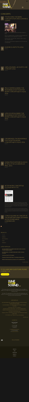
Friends (3, 240)
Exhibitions (4, 236)
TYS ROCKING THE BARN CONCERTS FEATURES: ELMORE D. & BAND (16, 18)
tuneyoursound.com (15, 331)
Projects (14, 354)
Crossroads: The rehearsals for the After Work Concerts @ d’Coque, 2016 (16, 140)
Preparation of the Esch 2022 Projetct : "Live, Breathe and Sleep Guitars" (13, 257)
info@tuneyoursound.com (15, 329)
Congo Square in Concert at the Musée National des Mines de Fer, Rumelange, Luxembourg (16, 218)
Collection (14, 352)
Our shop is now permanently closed (14, 311)
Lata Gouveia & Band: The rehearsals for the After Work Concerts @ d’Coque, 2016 (15, 116)
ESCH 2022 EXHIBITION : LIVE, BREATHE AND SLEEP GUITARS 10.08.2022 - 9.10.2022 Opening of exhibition (14, 250)
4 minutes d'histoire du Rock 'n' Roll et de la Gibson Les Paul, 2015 (16, 164)
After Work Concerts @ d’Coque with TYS (14, 186)
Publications (4, 242)
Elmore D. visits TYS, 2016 (14, 47)
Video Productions (5, 238)
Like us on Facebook (15, 339)
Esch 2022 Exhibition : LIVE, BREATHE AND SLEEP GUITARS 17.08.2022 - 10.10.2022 (13, 253)
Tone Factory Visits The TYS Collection (8, 255)
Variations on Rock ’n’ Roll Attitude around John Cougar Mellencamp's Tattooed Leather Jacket (14, 313)
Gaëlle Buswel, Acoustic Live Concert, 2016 (16, 68)
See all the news (25, 317)
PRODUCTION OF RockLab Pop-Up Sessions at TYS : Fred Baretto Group (13, 259)
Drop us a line (5, 274)
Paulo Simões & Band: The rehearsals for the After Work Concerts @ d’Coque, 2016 (15, 90)
